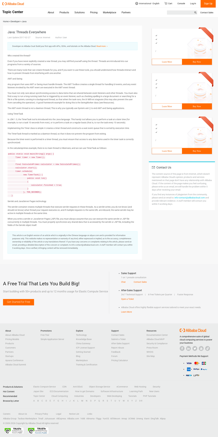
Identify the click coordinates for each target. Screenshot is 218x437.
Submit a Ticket (118, 339)
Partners (126, 12)
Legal (58, 414)
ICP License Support (85, 347)
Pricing (93, 12)
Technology (81, 335)
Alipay (163, 418)
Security (156, 386)
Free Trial (45, 335)
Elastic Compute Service (44, 386)
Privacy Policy (41, 414)
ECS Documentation (59, 391)
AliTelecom (115, 418)
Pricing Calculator (119, 360)
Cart (168, 3)
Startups (9, 356)
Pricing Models (12, 339)
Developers (95, 396)
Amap (124, 418)
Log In (193, 3)
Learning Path (136, 391)
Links (89, 414)
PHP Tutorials (149, 396)
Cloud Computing (59, 396)
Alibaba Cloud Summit (15, 364)
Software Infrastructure (112, 391)
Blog (78, 356)
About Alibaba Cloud (15, 335)
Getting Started (83, 352)
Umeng (139, 418)
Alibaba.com (73, 418)
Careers (6, 414)
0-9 (140, 401)
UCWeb (131, 418)
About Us (22, 414)
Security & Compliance (157, 343)
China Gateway (83, 343)
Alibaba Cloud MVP (156, 339)
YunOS (106, 418)
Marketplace (109, 12)
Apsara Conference (14, 360)
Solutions (79, 12)
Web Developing (114, 396)
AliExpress (61, 418)
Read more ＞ (102, 46)
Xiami (146, 418)
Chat (123, 282)
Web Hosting (140, 386)
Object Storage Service (99, 386)
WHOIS (150, 352)
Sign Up (208, 3)
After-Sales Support (120, 343)
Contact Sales (206, 12)
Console (181, 3)
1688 (82, 418)
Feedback (115, 352)
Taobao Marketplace (27, 418)
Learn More (167, 62)
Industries (79, 396)
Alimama (90, 418)
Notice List (74, 414)
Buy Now (197, 62)
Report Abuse (117, 347)
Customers (10, 347)
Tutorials (132, 396)
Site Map (151, 356)
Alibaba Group (10, 418)
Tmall (40, 418)
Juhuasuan (49, 418)
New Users (154, 391)
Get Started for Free (18, 301)
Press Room (152, 347)
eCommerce (122, 386)
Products (64, 12)
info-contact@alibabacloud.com (190, 197)
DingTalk (155, 418)
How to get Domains (84, 391)
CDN (64, 386)
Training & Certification (86, 364)
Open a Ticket (127, 299)
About (51, 12)
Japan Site (38, 391)
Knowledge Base (84, 339)
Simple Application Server (52, 339)
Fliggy (98, 418)
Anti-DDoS (78, 386)
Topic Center (39, 396)
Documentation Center (157, 335)
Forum (114, 356)
